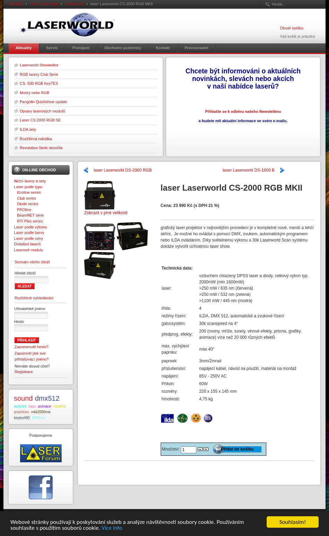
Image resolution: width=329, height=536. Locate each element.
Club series (74, 4)
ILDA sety (28, 129)
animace (44, 406)
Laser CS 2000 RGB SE (40, 120)
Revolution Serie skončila (41, 148)
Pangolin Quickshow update (43, 102)
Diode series (26, 204)
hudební (20, 406)
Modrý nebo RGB (34, 93)
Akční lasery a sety (30, 181)
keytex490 (22, 418)
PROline (22, 210)
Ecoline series (27, 192)
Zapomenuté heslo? (31, 347)
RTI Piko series (28, 221)
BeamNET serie (29, 215)
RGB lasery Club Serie (39, 74)
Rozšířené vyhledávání (34, 298)
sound (23, 398)
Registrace (24, 372)
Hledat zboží (25, 273)
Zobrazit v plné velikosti (105, 210)
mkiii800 (59, 406)
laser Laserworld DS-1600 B (249, 170)
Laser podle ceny (28, 238)
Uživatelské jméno (29, 309)
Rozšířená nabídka (36, 139)
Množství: (171, 449)
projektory (21, 412)
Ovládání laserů (27, 244)
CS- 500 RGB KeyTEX (39, 83)
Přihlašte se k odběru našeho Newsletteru (243, 111)
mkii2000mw (41, 412)
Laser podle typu (44, 4)
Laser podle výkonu (30, 227)
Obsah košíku (291, 28)
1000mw (38, 418)
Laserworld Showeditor (39, 65)
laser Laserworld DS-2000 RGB (123, 170)
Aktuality (16, 4)
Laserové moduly (28, 250)
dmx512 (47, 398)
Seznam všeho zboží (32, 262)
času (32, 406)
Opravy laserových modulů (42, 111)
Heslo (19, 321)
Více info (111, 528)
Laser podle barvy (29, 232)
